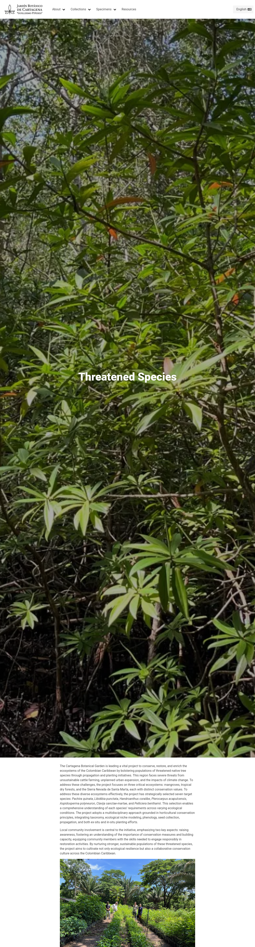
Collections (78, 9)
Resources (129, 9)
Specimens (104, 9)
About (56, 9)
